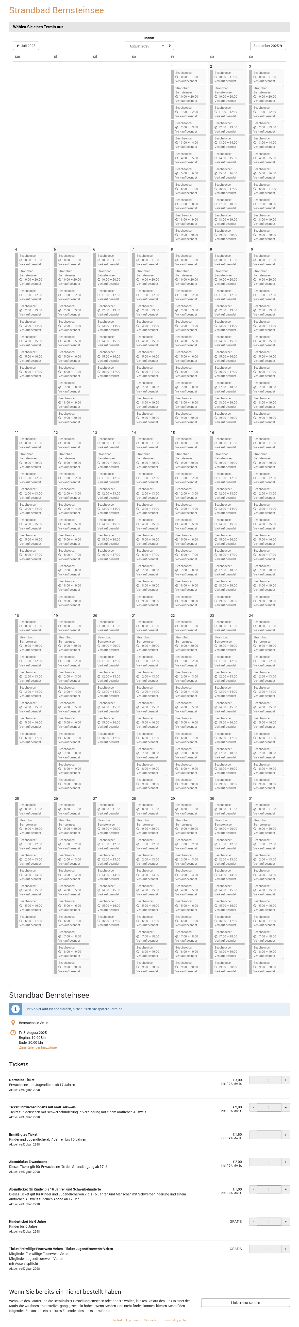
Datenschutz (152, 1320)
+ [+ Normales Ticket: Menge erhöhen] (286, 1080)
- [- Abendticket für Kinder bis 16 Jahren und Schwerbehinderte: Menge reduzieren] (253, 1189)
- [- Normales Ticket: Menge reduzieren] (253, 1080)
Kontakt (117, 1320)
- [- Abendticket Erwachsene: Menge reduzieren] (253, 1162)
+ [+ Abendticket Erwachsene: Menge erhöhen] (286, 1162)
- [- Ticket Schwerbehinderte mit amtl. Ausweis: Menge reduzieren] (253, 1107)
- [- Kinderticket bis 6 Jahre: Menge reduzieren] (253, 1221)
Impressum (133, 1320)
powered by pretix (175, 1320)
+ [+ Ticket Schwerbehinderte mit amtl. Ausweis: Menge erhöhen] (286, 1107)
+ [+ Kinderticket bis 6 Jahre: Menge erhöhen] (286, 1221)
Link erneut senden (245, 1302)
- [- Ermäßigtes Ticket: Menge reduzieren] (253, 1134)
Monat (149, 37)
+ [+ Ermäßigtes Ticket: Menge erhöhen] (286, 1134)
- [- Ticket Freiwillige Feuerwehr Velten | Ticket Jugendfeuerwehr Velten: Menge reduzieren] (253, 1249)
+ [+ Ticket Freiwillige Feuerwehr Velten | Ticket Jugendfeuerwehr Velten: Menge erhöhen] (286, 1249)
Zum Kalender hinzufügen (39, 1047)
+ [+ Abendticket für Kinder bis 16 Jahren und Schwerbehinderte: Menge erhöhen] (286, 1189)
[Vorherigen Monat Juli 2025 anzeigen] (26, 46)
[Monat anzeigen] (169, 46)
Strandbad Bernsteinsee (56, 10)
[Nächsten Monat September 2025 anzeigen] (268, 46)
